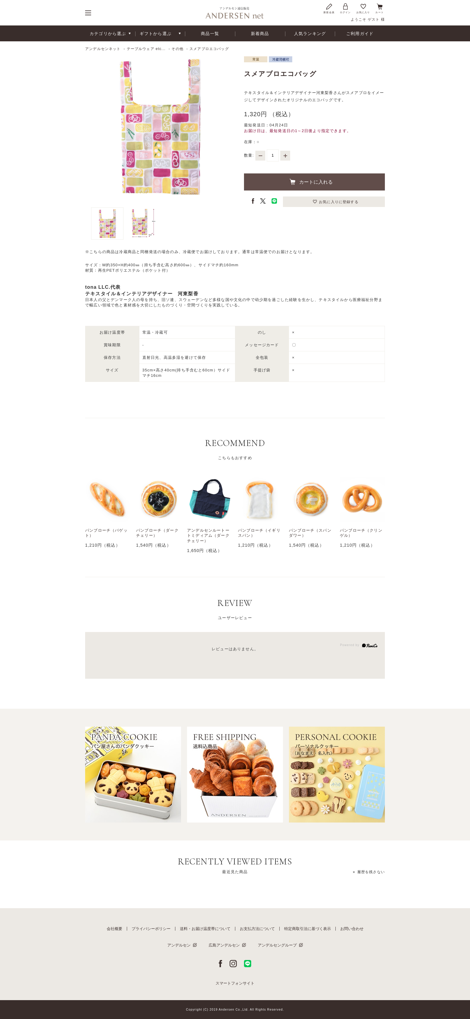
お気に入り (363, 8)
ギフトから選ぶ (155, 33)
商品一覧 (210, 33)
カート (379, 8)
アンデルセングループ (277, 945)
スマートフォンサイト (235, 983)
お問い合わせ (352, 928)
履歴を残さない (371, 872)
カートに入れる (316, 182)
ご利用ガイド (359, 33)
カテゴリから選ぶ (108, 33)
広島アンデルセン (224, 945)
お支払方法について (257, 928)
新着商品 (260, 33)
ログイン (345, 8)
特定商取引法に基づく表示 (307, 928)
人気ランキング (310, 33)
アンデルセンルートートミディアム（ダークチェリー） (208, 535)
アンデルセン (179, 945)
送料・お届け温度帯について (205, 928)
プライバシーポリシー (151, 928)
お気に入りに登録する (338, 202)
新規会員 (329, 8)
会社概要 (114, 928)
